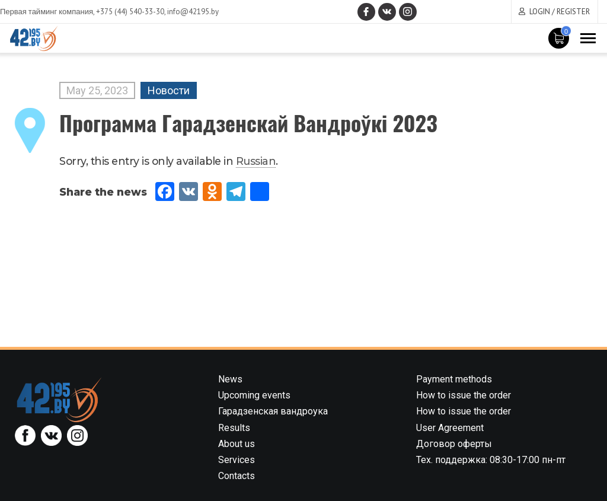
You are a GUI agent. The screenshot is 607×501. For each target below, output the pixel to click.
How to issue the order (463, 395)
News (230, 379)
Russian (256, 161)
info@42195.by (193, 12)
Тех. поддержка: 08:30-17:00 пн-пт (491, 459)
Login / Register (559, 12)
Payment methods (454, 379)
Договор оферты (454, 443)
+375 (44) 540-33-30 (130, 12)
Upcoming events (254, 395)
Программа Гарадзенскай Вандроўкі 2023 (248, 122)
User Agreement (450, 427)
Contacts (236, 475)
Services (236, 459)
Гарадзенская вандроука (273, 411)
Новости (169, 90)
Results (234, 427)
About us (236, 443)
